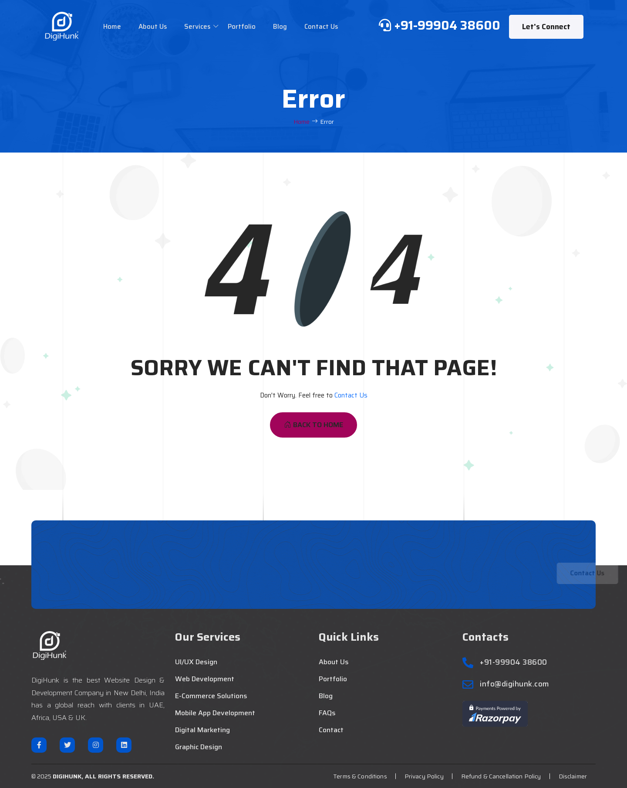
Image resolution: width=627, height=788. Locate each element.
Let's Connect (546, 26)
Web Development (204, 679)
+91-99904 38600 (513, 662)
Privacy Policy (424, 776)
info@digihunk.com (514, 684)
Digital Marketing (202, 730)
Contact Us (321, 26)
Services (197, 26)
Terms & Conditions (360, 776)
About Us (152, 26)
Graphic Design (198, 747)
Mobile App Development (215, 713)
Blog (280, 26)
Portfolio (242, 26)
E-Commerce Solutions (211, 696)
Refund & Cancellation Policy (501, 776)
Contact (331, 730)
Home (112, 26)
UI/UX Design (196, 662)
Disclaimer (573, 776)
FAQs (327, 713)
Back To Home (313, 424)
